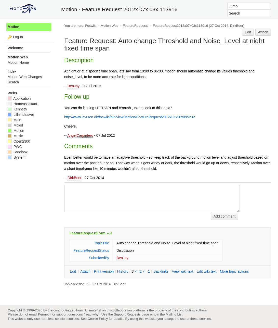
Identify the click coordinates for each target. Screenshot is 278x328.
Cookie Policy (98, 319)
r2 (140, 271)
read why (91, 314)
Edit (248, 32)
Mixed (15, 125)
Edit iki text (207, 271)
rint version (104, 271)
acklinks (160, 271)
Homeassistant (22, 104)
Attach (263, 32)
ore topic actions (234, 271)
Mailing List (174, 314)
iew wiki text (182, 271)
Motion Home (18, 62)
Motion (13, 27)
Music (15, 136)
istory (122, 271)
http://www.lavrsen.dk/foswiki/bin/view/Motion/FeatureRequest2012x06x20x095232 (129, 117)
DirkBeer (74, 178)
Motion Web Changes (25, 77)
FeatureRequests (136, 26)
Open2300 (19, 141)
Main (14, 120)
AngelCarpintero (80, 135)
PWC (15, 147)
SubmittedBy (99, 258)
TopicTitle (101, 243)
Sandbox (18, 152)
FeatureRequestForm (87, 233)
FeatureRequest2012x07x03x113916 (180, 26)
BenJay (74, 86)
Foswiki (90, 26)
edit (109, 233)
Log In (18, 37)
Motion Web (109, 26)
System (16, 157)
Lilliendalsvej (21, 114)
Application (19, 98)
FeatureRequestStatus (91, 250)
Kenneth (17, 109)
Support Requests (127, 314)
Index (12, 71)
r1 (148, 271)
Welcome (15, 48)
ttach (85, 271)
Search (13, 82)
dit (73, 271)
